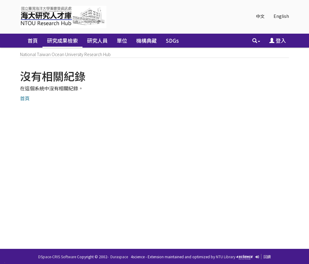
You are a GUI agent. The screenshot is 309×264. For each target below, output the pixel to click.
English (281, 16)
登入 (277, 40)
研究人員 (97, 40)
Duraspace (119, 256)
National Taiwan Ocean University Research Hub (65, 54)
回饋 (267, 256)
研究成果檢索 (62, 40)
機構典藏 (146, 40)
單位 (122, 40)
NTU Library (225, 256)
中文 (260, 16)
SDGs (172, 40)
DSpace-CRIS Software (57, 256)
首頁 (33, 40)
